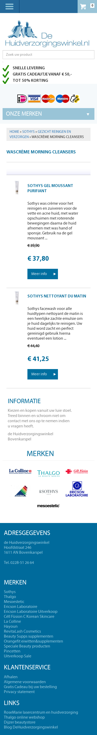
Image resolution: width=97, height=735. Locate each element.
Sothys (28, 132)
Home (14, 132)
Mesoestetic (14, 601)
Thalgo (10, 596)
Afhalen (11, 677)
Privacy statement (19, 691)
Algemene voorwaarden (25, 682)
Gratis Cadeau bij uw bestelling (30, 686)
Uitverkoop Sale (17, 656)
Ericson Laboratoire (20, 606)
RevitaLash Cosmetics (22, 631)
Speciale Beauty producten (27, 646)
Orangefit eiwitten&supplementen (33, 641)
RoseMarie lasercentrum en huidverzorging (41, 712)
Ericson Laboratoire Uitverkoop (30, 611)
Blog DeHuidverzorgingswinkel (31, 727)
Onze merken (24, 113)
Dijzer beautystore (19, 722)
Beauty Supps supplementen (28, 636)
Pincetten (12, 651)
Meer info (39, 274)
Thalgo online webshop (24, 717)
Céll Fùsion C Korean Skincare (29, 616)
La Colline (12, 621)
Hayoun (11, 626)
